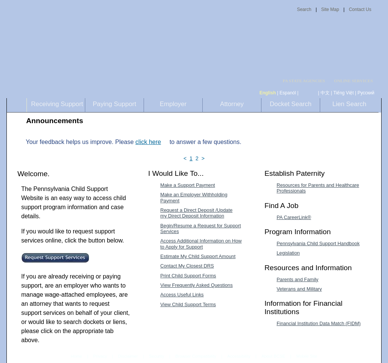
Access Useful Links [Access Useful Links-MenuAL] (182, 294)
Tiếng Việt (343, 92)
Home (76, 356)
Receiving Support (57, 104)
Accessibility (238, 356)
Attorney (232, 104)
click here (148, 142)
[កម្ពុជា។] (308, 92)
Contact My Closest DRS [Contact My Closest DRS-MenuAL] (187, 266)
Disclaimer (128, 356)
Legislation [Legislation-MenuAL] (288, 253)
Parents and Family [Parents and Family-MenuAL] (297, 279)
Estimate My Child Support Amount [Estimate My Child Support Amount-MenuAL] (197, 256)
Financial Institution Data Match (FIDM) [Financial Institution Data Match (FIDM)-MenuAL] (319, 323)
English (268, 92)
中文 (325, 92)
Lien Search (349, 104)
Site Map (330, 9)
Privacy (100, 356)
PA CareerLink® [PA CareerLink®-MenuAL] (294, 217)
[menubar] (306, 81)
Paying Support (114, 104)
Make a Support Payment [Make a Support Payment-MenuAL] (187, 185)
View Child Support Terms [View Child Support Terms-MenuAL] (188, 304)
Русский (365, 92)
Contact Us (360, 9)
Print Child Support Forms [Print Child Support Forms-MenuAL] (188, 276)
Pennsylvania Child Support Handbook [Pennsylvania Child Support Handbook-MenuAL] (318, 243)
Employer (173, 104)
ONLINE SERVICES (353, 81)
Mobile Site (306, 356)
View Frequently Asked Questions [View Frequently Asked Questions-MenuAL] (196, 285)
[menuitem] (306, 81)
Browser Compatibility (195, 356)
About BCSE (273, 356)
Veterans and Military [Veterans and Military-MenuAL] (299, 289)
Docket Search (290, 104)
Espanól (288, 92)
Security (156, 356)
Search (304, 9)
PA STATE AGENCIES (304, 81)
